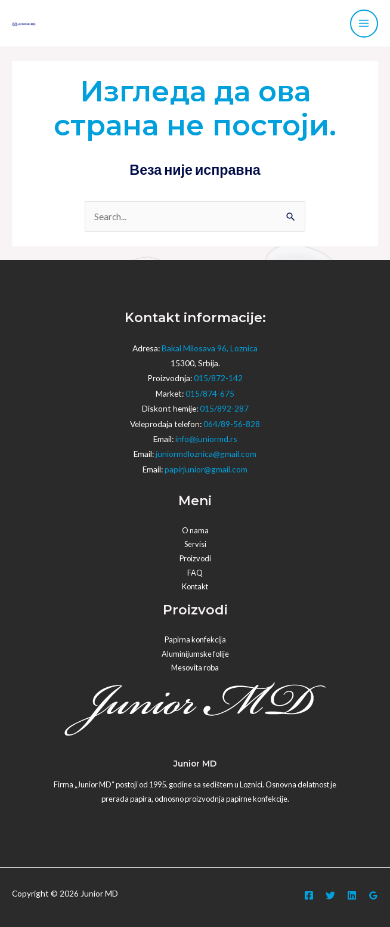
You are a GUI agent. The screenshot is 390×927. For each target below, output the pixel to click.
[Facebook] (309, 895)
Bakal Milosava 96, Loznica (210, 348)
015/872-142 (218, 378)
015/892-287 (224, 408)
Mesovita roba (195, 667)
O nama (195, 530)
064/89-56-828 (231, 424)
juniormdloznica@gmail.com (206, 454)
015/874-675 (209, 393)
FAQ (195, 572)
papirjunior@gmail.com (206, 469)
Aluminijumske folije (195, 654)
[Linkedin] (352, 895)
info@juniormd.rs (206, 439)
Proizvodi (195, 558)
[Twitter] (330, 895)
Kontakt (195, 586)
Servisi (195, 544)
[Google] (373, 895)
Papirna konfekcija (195, 639)
